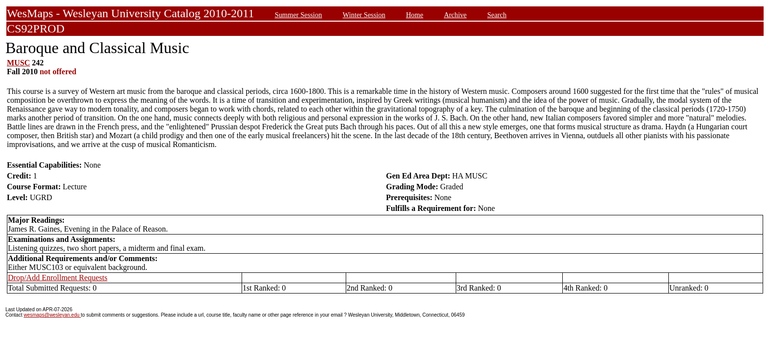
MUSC (18, 63)
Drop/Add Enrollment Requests (58, 277)
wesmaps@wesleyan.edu (52, 315)
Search (496, 15)
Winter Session (364, 15)
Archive (455, 15)
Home (414, 15)
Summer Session (298, 15)
